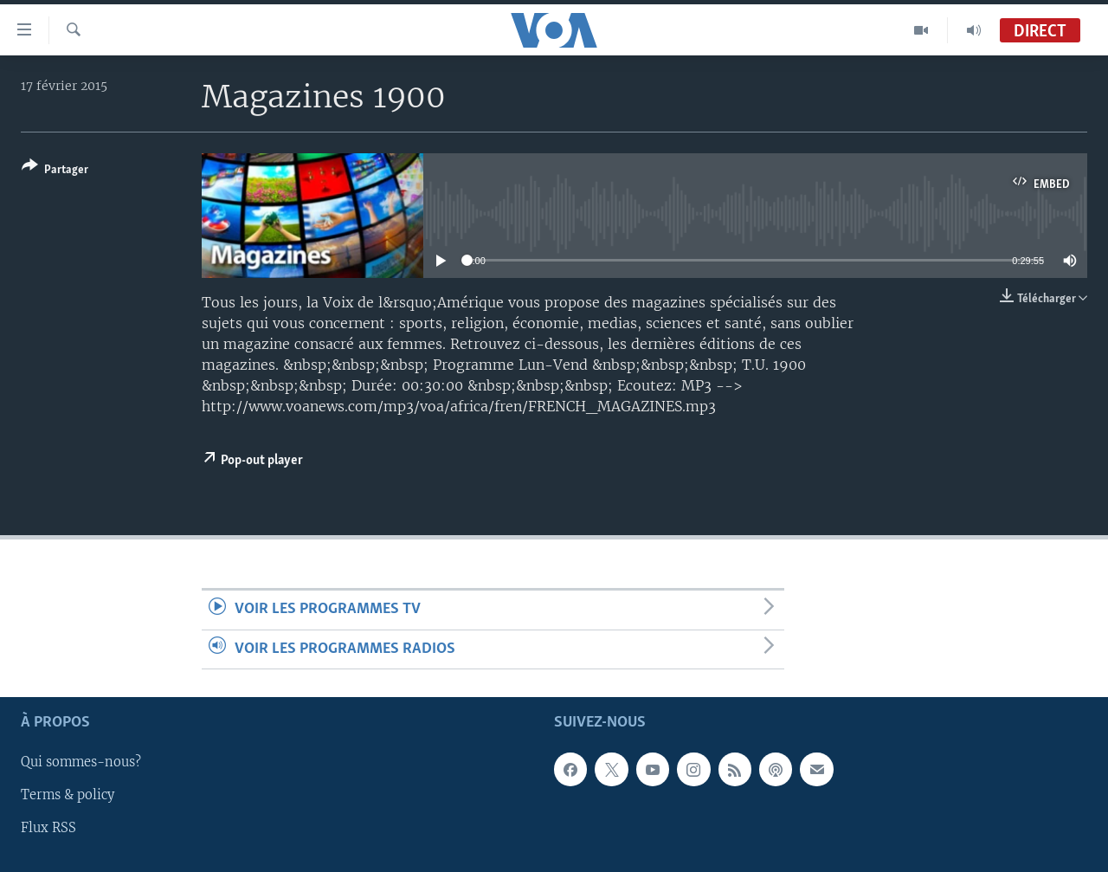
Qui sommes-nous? (81, 762)
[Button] (55, 171)
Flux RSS (48, 828)
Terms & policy (67, 795)
